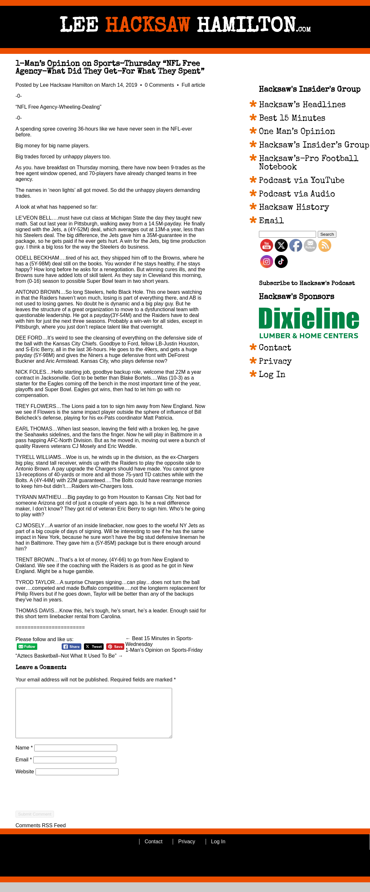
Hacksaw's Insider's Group (309, 90)
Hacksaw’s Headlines (302, 105)
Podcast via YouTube (301, 181)
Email (23, 769)
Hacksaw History (294, 208)
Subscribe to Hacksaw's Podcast (307, 284)
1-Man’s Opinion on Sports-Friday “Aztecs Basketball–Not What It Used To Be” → (108, 653)
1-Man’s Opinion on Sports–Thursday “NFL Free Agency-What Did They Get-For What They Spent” (109, 68)
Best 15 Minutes (292, 119)
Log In (272, 375)
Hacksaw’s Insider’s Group (314, 146)
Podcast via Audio (297, 195)
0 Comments (160, 85)
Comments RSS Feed (40, 835)
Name (24, 757)
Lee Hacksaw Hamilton (66, 85)
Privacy (275, 362)
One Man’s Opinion (297, 132)
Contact (275, 348)
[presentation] (64, 814)
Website (24, 781)
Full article (193, 85)
